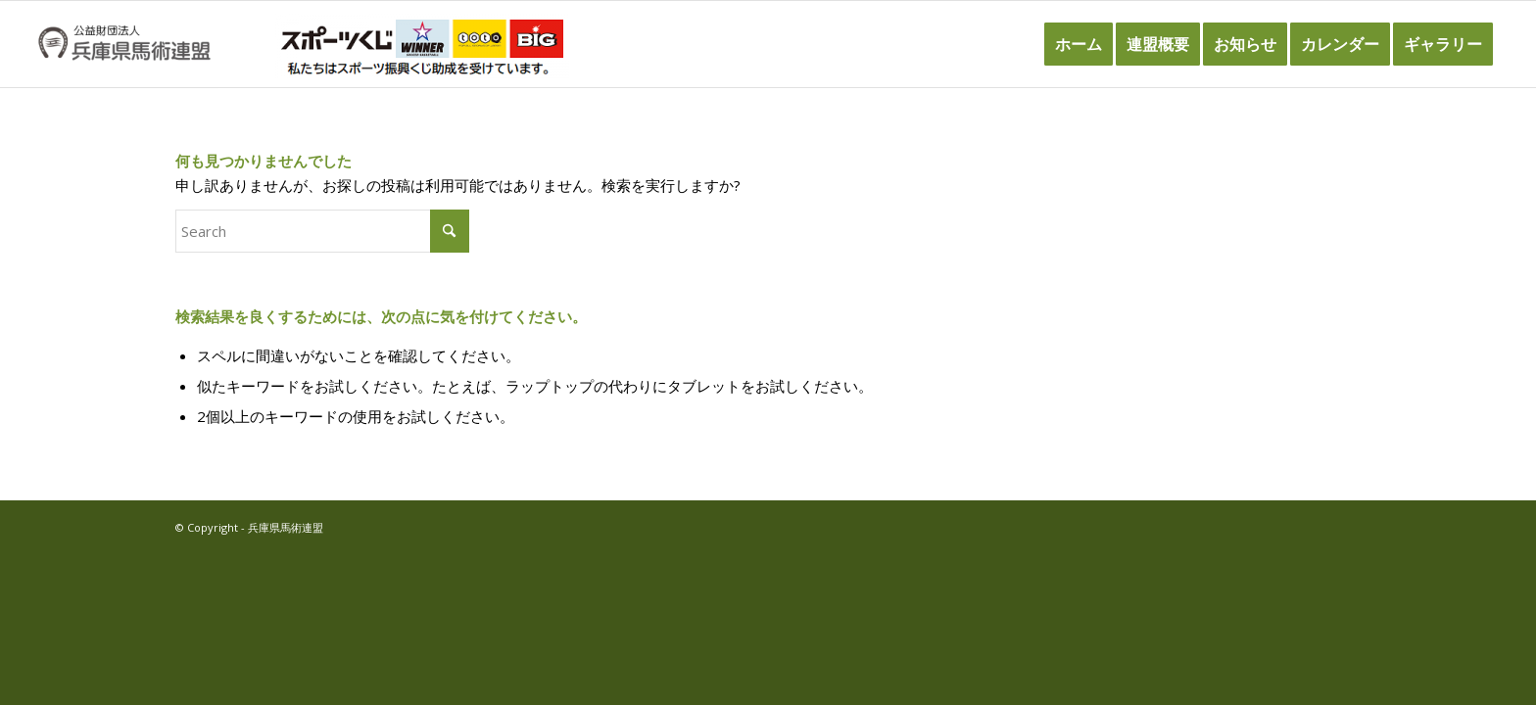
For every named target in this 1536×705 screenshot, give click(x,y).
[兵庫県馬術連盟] (123, 44)
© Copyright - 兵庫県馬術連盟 (249, 527)
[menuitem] (1079, 44)
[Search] (322, 231)
